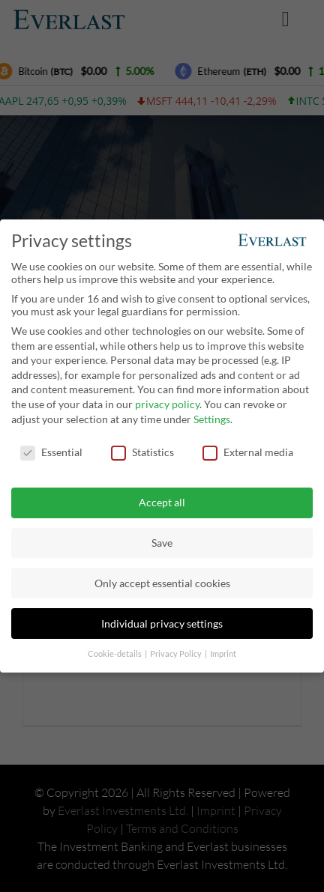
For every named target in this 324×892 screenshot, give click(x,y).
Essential (51, 449)
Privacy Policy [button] (176, 650)
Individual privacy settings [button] (162, 620)
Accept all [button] (162, 500)
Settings (212, 416)
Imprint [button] (223, 650)
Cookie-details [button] (115, 650)
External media (247, 449)
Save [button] (162, 540)
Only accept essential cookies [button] (162, 580)
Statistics (142, 449)
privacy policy (167, 401)
